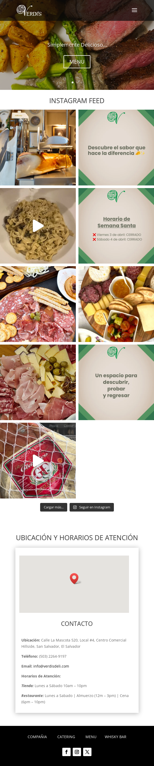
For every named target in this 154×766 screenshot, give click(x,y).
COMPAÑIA (37, 736)
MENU (77, 61)
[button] (76, 578)
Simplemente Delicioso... (77, 44)
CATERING (66, 736)
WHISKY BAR (115, 736)
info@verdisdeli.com (51, 666)
